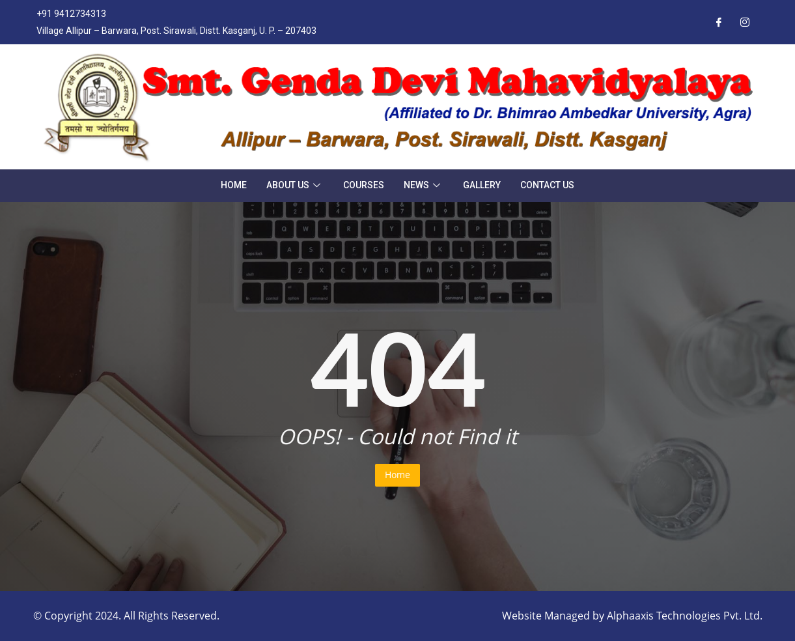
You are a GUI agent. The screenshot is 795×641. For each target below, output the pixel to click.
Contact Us (547, 185)
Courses (363, 185)
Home (234, 185)
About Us (295, 185)
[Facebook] (719, 22)
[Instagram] (745, 22)
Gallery (482, 185)
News (423, 185)
